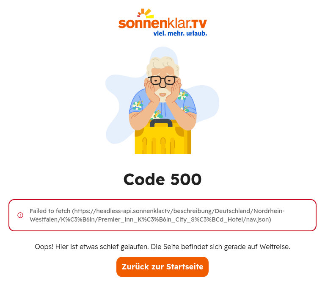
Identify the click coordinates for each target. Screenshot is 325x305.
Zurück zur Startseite (162, 267)
